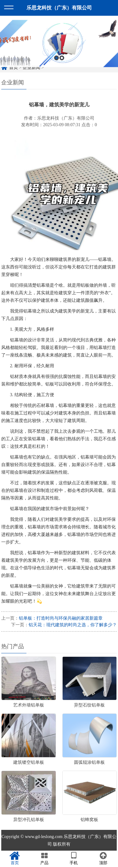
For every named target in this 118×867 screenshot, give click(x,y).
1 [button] (56, 62)
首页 (15, 858)
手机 (74, 858)
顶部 (103, 858)
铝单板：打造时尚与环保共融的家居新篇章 (61, 618)
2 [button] (62, 62)
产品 (44, 858)
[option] (59, 48)
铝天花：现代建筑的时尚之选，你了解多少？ (73, 624)
